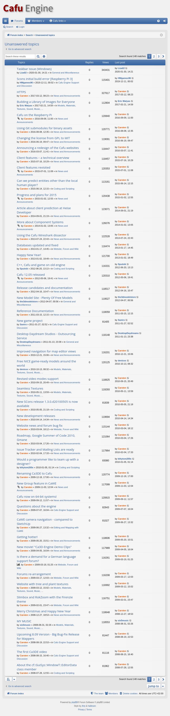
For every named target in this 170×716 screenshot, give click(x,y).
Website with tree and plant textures (42, 584)
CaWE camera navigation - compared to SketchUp (45, 521)
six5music (25, 625)
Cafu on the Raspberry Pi (34, 115)
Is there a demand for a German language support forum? (46, 558)
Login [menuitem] (165, 21)
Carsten (24, 96)
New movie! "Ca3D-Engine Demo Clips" (44, 547)
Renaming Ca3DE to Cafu (34, 473)
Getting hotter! (27, 537)
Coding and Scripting (64, 188)
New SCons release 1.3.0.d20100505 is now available (47, 403)
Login (22, 27)
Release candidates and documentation (45, 288)
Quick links (6, 21)
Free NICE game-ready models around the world (46, 363)
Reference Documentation (35, 311)
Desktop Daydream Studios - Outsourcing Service (46, 336)
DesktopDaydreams (30, 342)
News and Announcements (67, 96)
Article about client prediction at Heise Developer (44, 210)
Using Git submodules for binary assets (44, 128)
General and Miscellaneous (65, 72)
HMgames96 (26, 82)
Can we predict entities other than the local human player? (47, 183)
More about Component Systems (40, 222)
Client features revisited (33, 167)
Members (37, 20)
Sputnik (24, 268)
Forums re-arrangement (34, 574)
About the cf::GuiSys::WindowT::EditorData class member (47, 667)
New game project (30, 321)
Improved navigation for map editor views (46, 351)
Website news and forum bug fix (39, 425)
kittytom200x (26, 467)
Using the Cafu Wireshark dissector (41, 235)
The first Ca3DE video (32, 652)
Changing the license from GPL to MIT (43, 138)
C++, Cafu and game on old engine (41, 265)
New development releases (36, 416)
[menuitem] (158, 21)
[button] (163, 56)
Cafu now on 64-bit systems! (37, 496)
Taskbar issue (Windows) (34, 69)
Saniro (23, 324)
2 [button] (154, 56)
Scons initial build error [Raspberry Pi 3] (45, 79)
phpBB (75, 702)
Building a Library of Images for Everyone (46, 102)
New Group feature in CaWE (36, 483)
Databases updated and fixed (37, 245)
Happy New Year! (29, 255)
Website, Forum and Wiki (66, 249)
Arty (84, 706)
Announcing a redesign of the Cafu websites (48, 148)
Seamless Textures (30, 388)
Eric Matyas (26, 105)
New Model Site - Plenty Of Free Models (45, 298)
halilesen (92, 706)
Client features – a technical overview (43, 158)
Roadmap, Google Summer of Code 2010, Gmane (46, 437)
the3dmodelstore (29, 301)
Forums (19, 20)
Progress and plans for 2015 (37, 195)
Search (9, 27)
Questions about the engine (36, 506)
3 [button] (158, 56)
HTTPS (21, 92)
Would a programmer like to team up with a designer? (48, 461)
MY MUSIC (24, 621)
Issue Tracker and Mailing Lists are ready (45, 449)
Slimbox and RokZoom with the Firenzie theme (45, 599)
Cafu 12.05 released (31, 274)
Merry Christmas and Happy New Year (44, 611)
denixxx (24, 369)
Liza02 (23, 72)
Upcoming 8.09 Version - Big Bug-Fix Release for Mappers (48, 636)
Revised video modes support (38, 379)
